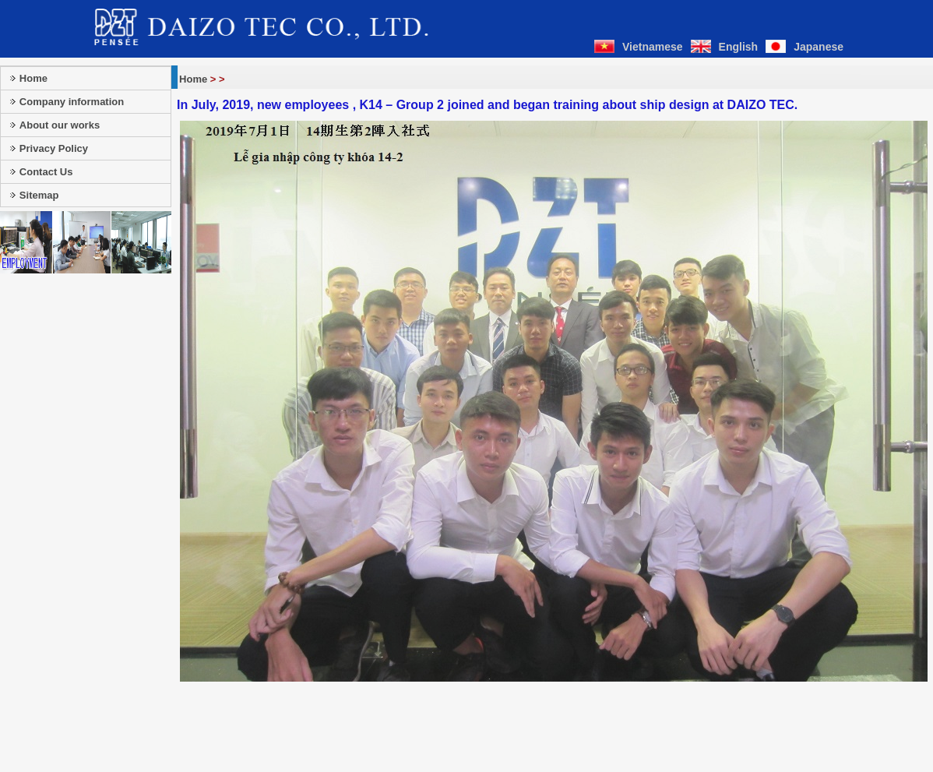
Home (193, 79)
